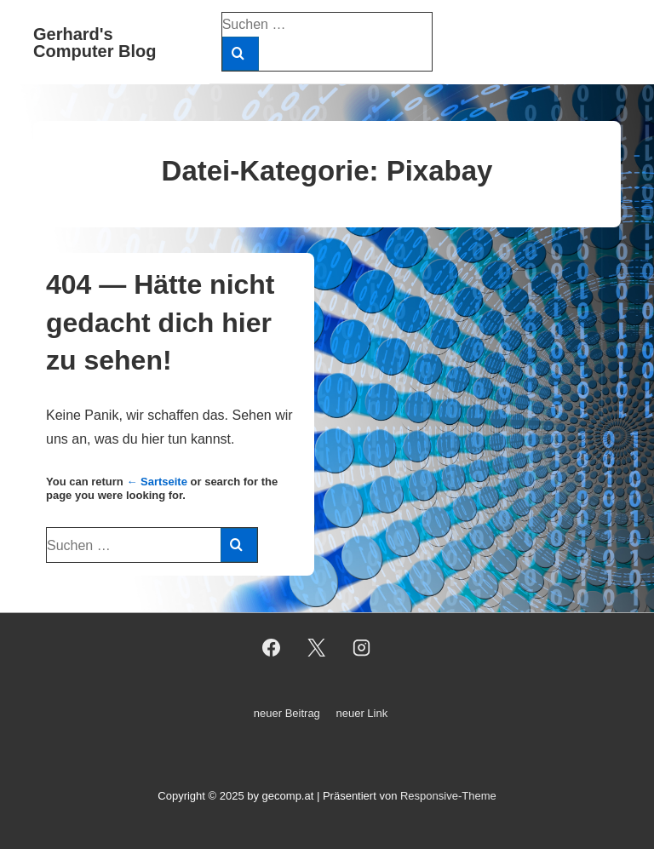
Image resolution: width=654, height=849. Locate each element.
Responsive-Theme (448, 795)
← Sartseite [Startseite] (156, 481)
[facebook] (271, 648)
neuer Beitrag (287, 713)
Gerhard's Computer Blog (94, 42)
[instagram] (361, 648)
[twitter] (317, 648)
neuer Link (361, 713)
